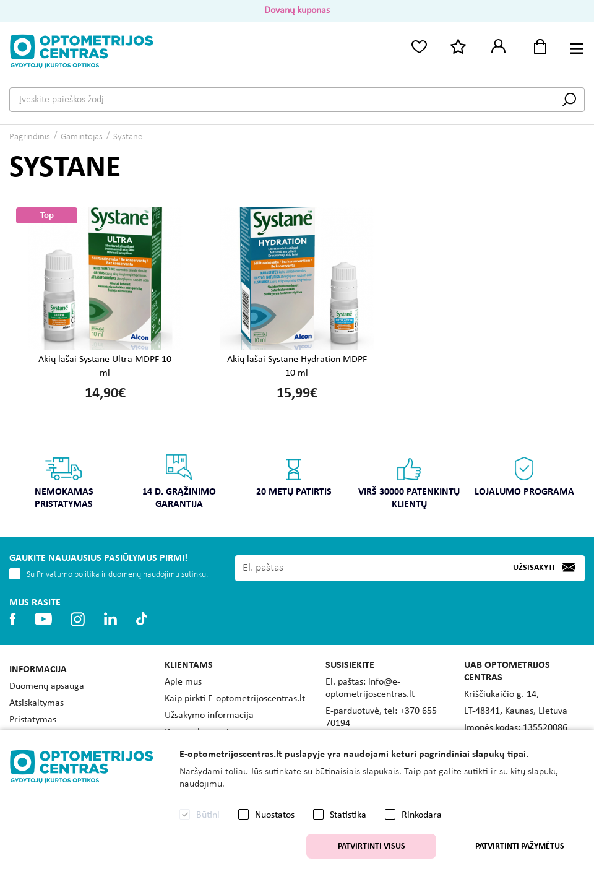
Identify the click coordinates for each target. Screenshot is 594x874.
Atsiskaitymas (36, 703)
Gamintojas (82, 137)
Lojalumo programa (524, 475)
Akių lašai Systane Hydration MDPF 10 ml (297, 366)
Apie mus (183, 682)
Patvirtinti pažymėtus (519, 846)
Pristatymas (32, 720)
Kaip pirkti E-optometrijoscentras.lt (235, 699)
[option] (63, 485)
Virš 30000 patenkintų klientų (409, 481)
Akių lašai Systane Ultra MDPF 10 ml (104, 366)
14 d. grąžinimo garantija (179, 481)
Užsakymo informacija (209, 715)
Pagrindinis (29, 137)
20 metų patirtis (294, 475)
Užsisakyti (534, 568)
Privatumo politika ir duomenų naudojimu (108, 574)
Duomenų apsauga (46, 686)
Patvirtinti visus (371, 846)
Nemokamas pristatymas (64, 481)
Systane (127, 137)
